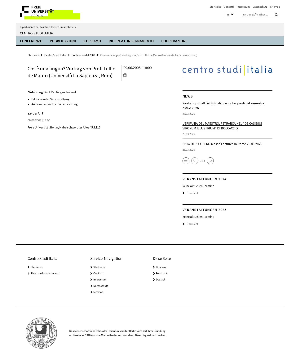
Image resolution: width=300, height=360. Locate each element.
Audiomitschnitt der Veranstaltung (54, 104)
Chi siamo (92, 40)
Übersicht (190, 193)
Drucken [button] (161, 267)
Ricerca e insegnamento (131, 40)
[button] (230, 14)
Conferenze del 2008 (83, 55)
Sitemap (275, 6)
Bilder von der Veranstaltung (50, 99)
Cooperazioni (174, 40)
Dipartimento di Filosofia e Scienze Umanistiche (48, 27)
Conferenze (31, 40)
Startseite (215, 6)
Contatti (229, 6)
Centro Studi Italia (36, 33)
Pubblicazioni (63, 40)
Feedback (161, 273)
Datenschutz (260, 6)
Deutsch (160, 279)
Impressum (243, 6)
